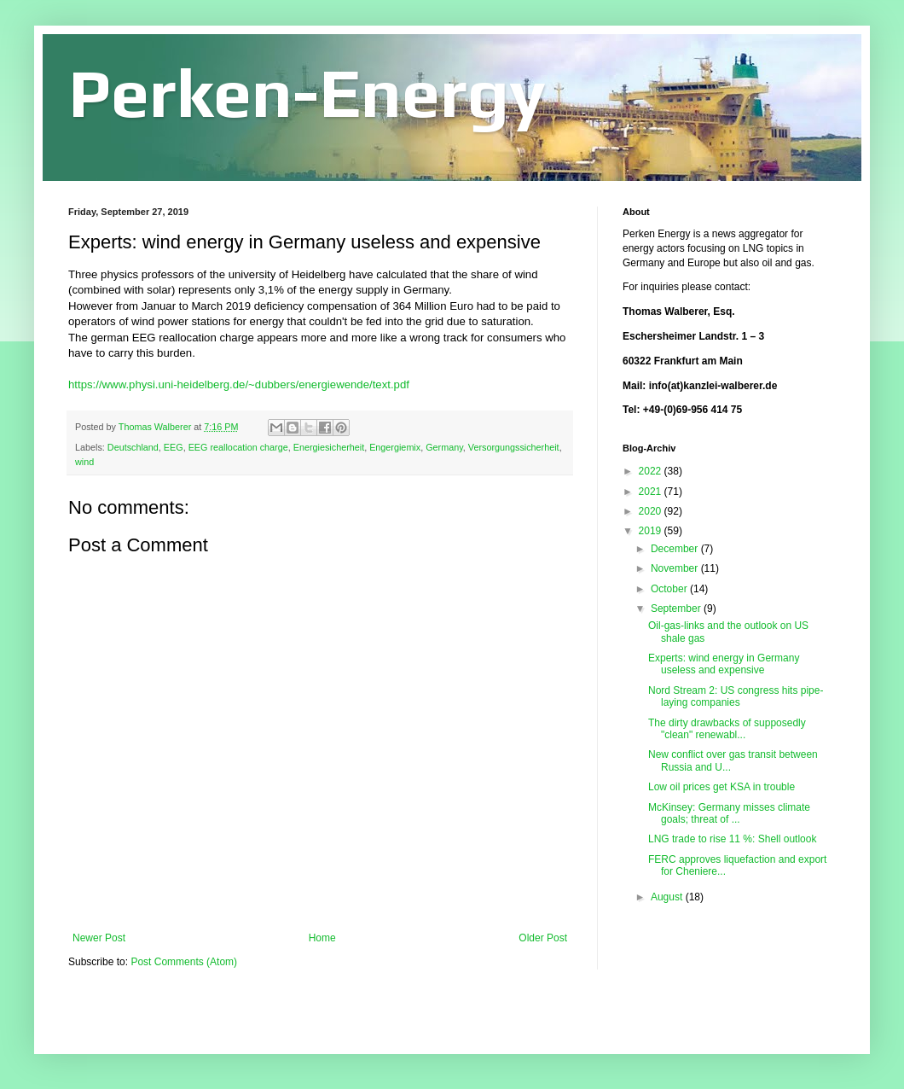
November (676, 568)
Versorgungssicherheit (513, 447)
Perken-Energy (307, 92)
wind (84, 462)
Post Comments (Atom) (183, 962)
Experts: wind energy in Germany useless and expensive (723, 664)
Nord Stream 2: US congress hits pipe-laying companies (735, 696)
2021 (651, 492)
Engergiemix (394, 447)
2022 (651, 471)
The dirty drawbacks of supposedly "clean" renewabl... (727, 729)
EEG (173, 447)
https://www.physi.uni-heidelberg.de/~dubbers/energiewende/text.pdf (238, 384)
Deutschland (133, 447)
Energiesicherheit (328, 447)
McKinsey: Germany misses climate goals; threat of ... (729, 813)
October (670, 589)
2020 (651, 511)
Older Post (543, 938)
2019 (651, 531)
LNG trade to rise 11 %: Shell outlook (732, 839)
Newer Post (98, 938)
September (677, 608)
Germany (444, 447)
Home (322, 938)
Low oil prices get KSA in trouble (721, 787)
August (668, 897)
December (676, 549)
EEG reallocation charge (238, 447)
